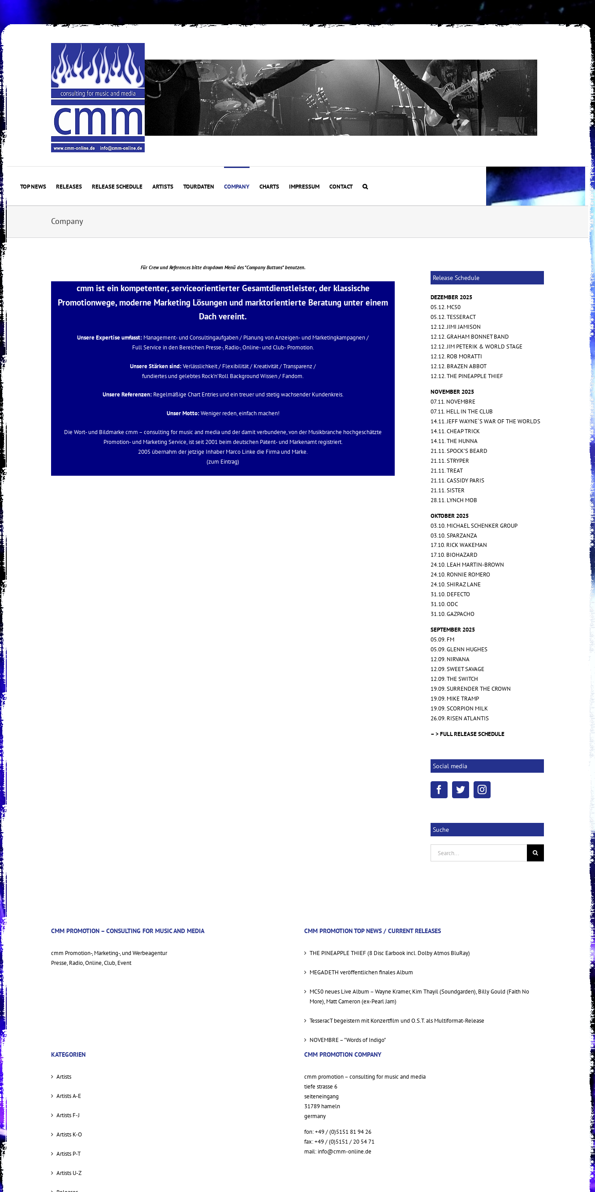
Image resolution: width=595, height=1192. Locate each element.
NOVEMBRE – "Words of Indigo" (348, 1040)
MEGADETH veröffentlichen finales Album (361, 972)
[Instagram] (482, 789)
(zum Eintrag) (223, 461)
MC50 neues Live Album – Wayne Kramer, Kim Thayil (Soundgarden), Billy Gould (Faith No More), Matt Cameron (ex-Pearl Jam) (419, 996)
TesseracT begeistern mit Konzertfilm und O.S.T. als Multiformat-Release (397, 1020)
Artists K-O (69, 1134)
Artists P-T (68, 1154)
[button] (365, 186)
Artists (63, 1076)
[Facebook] (439, 789)
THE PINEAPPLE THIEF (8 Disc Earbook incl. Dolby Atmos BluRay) (390, 953)
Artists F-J (68, 1115)
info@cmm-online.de (344, 1151)
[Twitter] (460, 789)
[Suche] (535, 852)
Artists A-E (68, 1096)
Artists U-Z (69, 1173)
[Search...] (479, 852)
